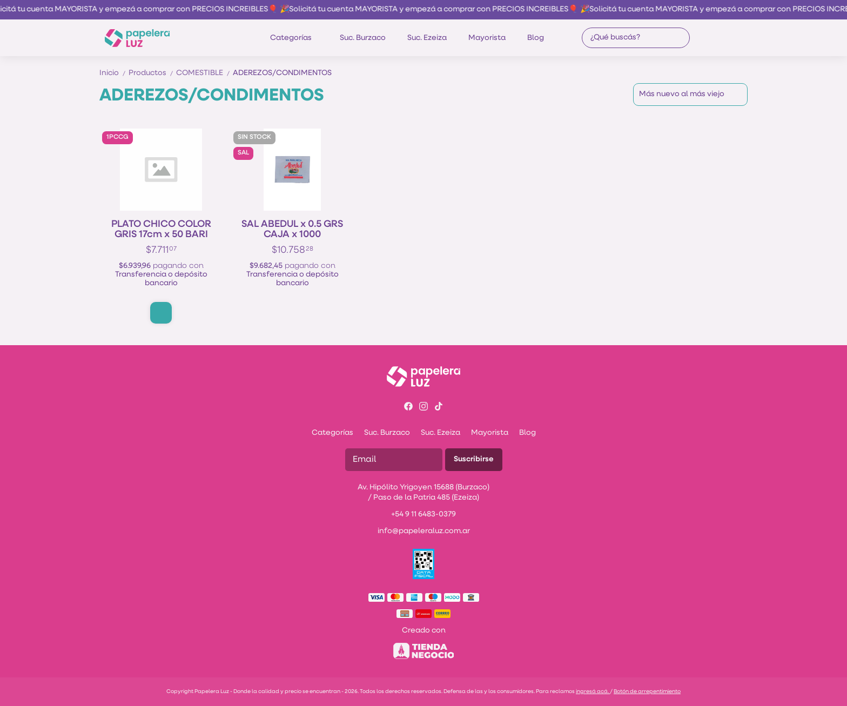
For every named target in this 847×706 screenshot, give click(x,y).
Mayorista (487, 38)
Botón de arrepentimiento (647, 692)
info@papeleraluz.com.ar (424, 531)
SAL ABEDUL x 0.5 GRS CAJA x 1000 (292, 229)
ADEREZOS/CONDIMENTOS (282, 73)
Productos (152, 73)
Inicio (114, 73)
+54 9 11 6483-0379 (423, 514)
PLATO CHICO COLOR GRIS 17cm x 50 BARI (161, 229)
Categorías (296, 38)
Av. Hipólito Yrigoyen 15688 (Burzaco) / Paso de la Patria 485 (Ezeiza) (423, 492)
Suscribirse (474, 459)
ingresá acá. (593, 692)
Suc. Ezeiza (427, 38)
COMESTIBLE (204, 73)
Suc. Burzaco (363, 38)
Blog (535, 38)
